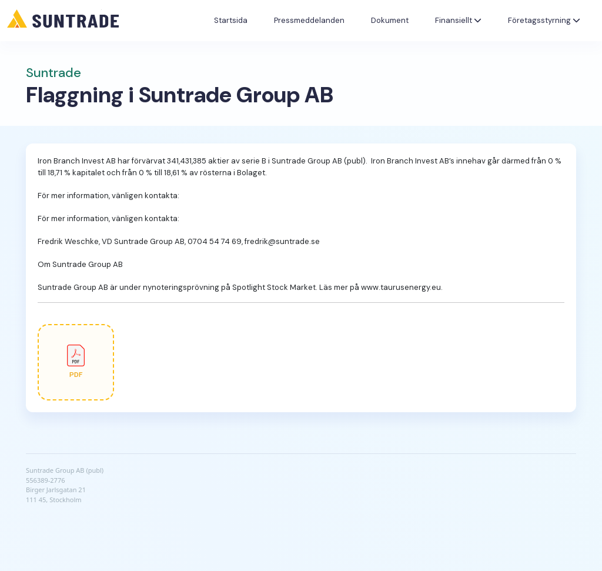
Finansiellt (458, 20)
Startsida (231, 20)
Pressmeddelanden (309, 20)
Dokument (390, 20)
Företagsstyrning (544, 20)
